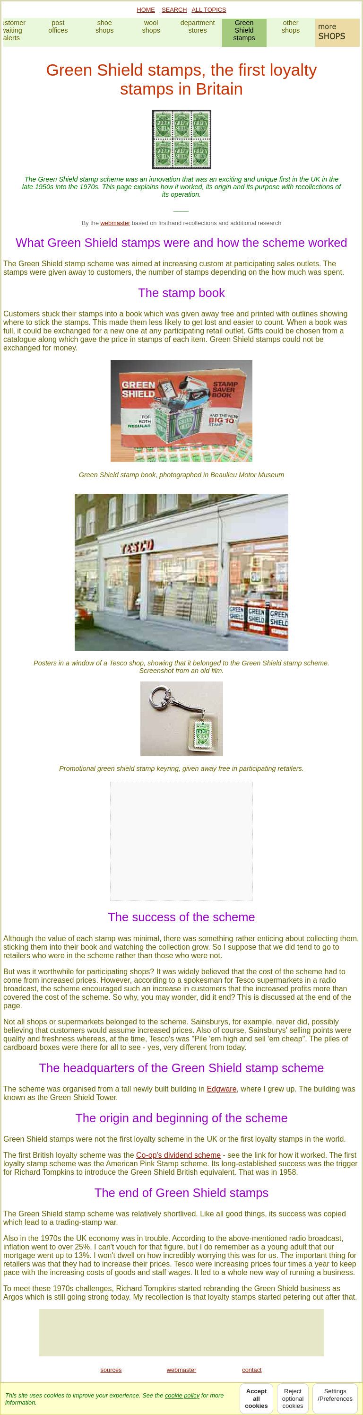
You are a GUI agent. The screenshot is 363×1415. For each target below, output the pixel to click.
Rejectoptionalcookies (293, 1398)
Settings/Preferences (335, 1398)
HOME (146, 9)
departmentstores (198, 26)
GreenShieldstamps (244, 30)
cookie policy (182, 1395)
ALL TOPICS (208, 9)
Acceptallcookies (256, 1398)
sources (111, 1369)
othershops (291, 26)
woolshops (151, 26)
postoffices (58, 26)
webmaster (115, 223)
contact (251, 1369)
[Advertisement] (181, 1332)
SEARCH (174, 9)
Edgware (221, 1089)
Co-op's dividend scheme (178, 1155)
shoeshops (104, 26)
